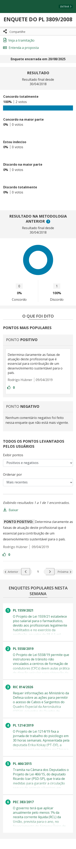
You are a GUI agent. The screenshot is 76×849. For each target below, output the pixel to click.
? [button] (48, 221)
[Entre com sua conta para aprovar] (9, 387)
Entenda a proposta (21, 47)
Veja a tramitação (18, 40)
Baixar (13, 510)
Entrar (64, 6)
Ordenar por (12, 474)
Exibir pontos (13, 455)
